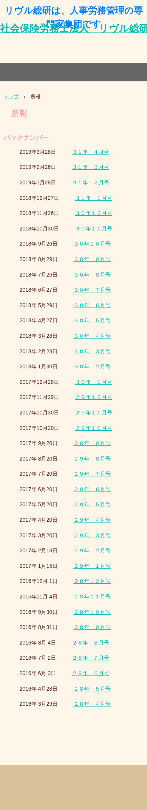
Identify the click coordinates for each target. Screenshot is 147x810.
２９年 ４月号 (92, 520)
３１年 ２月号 (90, 182)
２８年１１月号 (92, 597)
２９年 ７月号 (92, 474)
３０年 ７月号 (92, 290)
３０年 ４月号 (92, 336)
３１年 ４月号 (90, 152)
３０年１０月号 (92, 244)
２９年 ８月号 (92, 459)
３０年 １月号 (93, 382)
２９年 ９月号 (92, 443)
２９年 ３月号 (92, 535)
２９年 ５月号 (92, 504)
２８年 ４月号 (92, 704)
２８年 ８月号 (90, 643)
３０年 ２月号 (92, 366)
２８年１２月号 (92, 581)
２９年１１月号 (93, 413)
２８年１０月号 (92, 612)
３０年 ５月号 (92, 320)
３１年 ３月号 (90, 167)
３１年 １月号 (93, 198)
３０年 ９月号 (92, 259)
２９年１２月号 (93, 397)
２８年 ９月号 (92, 627)
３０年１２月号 (93, 213)
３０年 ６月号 (92, 305)
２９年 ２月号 (92, 550)
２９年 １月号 (92, 566)
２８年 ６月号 (90, 673)
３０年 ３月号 (92, 351)
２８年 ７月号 (90, 658)
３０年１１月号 (93, 229)
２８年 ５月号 (92, 689)
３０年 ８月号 (92, 275)
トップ (11, 96)
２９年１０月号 (93, 428)
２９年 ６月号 (92, 489)
